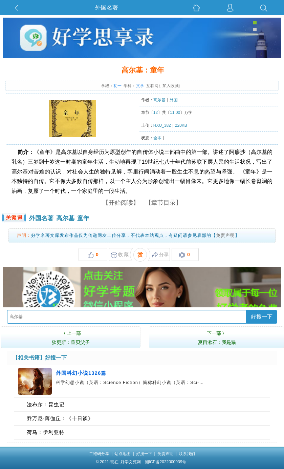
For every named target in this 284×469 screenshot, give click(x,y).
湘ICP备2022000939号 (166, 462)
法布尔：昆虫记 (46, 404)
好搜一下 (261, 317)
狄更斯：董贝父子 (70, 337)
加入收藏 (170, 85)
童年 (83, 218)
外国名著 (106, 7)
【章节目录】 (163, 202)
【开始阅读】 (121, 202)
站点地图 (122, 453)
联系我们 (187, 453)
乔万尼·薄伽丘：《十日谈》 (60, 418)
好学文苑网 (131, 462)
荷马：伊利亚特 (46, 432)
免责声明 (225, 235)
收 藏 (120, 255)
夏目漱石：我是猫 (217, 337)
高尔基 (65, 218)
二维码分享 (99, 453)
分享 (160, 255)
